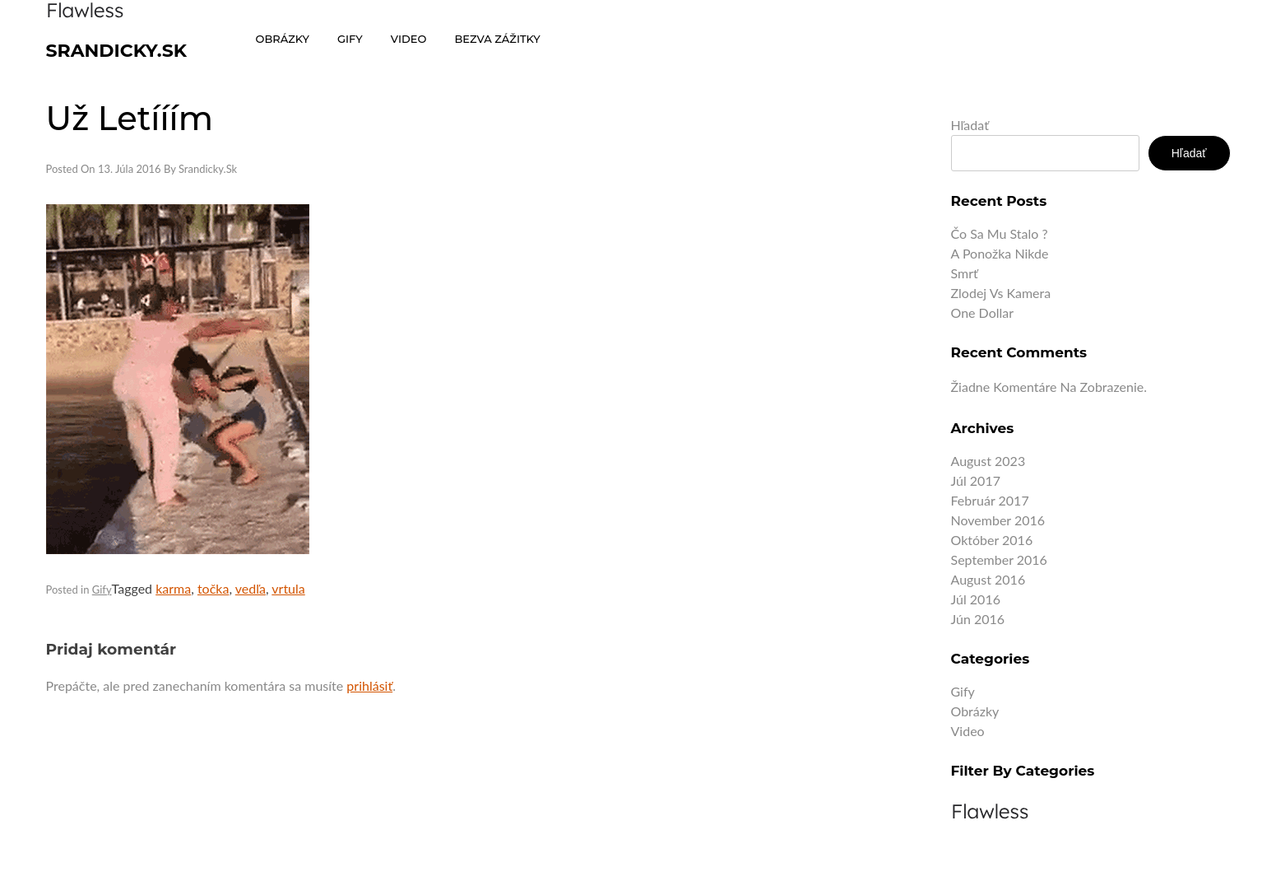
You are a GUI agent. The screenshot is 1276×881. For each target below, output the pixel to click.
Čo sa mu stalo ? (999, 233)
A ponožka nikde (1000, 253)
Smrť (964, 273)
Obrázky (975, 711)
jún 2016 (978, 619)
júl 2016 (975, 599)
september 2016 (999, 559)
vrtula (287, 588)
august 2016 (988, 579)
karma (173, 588)
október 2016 (992, 540)
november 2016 (998, 520)
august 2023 (988, 460)
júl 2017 (975, 480)
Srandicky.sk (117, 51)
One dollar (982, 312)
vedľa (250, 588)
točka (213, 588)
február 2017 (990, 500)
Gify (102, 589)
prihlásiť (369, 685)
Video (968, 731)
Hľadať (970, 125)
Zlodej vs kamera (1001, 293)
